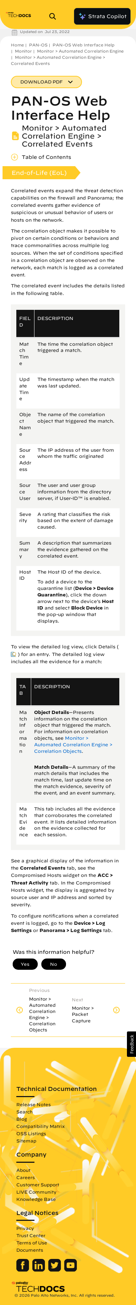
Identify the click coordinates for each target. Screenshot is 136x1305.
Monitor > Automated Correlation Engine (80, 51)
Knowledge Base (36, 1199)
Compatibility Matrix (40, 1126)
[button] (131, 1044)
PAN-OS (38, 44)
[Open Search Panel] (54, 16)
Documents (29, 1249)
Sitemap (26, 1140)
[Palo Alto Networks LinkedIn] (39, 1270)
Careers (25, 1177)
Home (17, 44)
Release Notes (33, 1104)
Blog (21, 1118)
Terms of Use (31, 1242)
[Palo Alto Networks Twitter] (55, 1270)
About (23, 1170)
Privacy (25, 1228)
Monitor (23, 51)
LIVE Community (36, 1191)
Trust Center (30, 1235)
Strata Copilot (102, 16)
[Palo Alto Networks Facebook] (23, 1270)
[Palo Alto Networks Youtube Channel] (70, 1270)
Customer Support (37, 1184)
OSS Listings (31, 1133)
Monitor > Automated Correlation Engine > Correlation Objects (73, 744)
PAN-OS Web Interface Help (84, 44)
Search (24, 1111)
